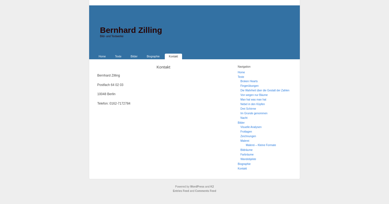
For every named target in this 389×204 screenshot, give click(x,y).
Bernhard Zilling (131, 30)
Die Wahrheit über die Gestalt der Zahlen (264, 90)
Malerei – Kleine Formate (261, 145)
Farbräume (247, 154)
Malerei (244, 140)
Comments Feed (205, 190)
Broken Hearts (249, 81)
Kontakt (173, 56)
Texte (118, 56)
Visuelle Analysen (250, 127)
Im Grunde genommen (253, 113)
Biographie (153, 56)
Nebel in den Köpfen (252, 104)
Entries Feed (181, 190)
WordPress (197, 186)
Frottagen (246, 131)
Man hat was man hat (253, 99)
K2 (212, 186)
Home (102, 56)
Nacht (243, 117)
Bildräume (246, 149)
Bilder (134, 56)
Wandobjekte (248, 159)
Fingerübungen (249, 85)
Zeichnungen (248, 136)
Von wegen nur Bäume (254, 95)
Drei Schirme (248, 108)
